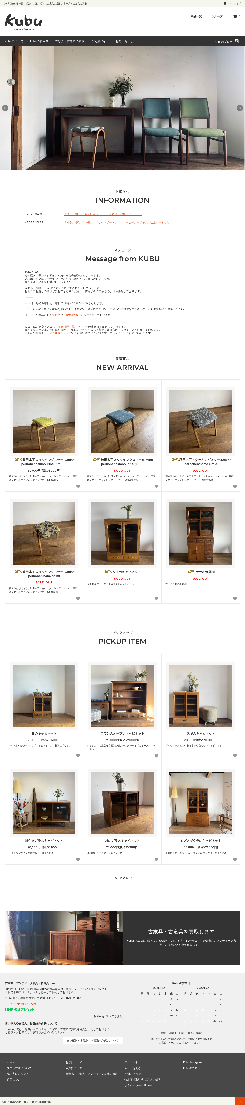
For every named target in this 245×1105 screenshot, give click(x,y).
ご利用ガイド (100, 41)
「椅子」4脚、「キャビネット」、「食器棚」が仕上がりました (103, 214)
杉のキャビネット (44, 733)
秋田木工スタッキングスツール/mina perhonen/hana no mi (44, 574)
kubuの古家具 (39, 41)
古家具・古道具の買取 (70, 41)
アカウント (233, 3)
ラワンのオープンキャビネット (122, 733)
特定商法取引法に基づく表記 (140, 1077)
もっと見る (123, 877)
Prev (5, 108)
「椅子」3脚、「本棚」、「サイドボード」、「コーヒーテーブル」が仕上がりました (117, 222)
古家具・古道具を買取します (181, 930)
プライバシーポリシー (136, 1083)
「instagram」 (71, 314)
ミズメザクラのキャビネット (200, 840)
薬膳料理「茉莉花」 (70, 326)
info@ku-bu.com (26, 1002)
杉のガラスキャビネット (122, 840)
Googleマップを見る (109, 1014)
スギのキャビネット (201, 733)
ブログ (56, 314)
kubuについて (14, 41)
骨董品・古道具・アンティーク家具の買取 (90, 1072)
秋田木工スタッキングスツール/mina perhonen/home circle (200, 462)
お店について (72, 1060)
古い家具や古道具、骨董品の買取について (93, 1038)
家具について (72, 1066)
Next (240, 108)
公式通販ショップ (60, 333)
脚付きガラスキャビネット (44, 840)
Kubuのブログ (223, 41)
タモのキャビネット (122, 572)
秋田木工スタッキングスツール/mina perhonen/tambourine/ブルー (122, 462)
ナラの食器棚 (201, 572)
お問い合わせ (124, 41)
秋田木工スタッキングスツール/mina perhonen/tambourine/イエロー (44, 462)
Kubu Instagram (191, 1060)
